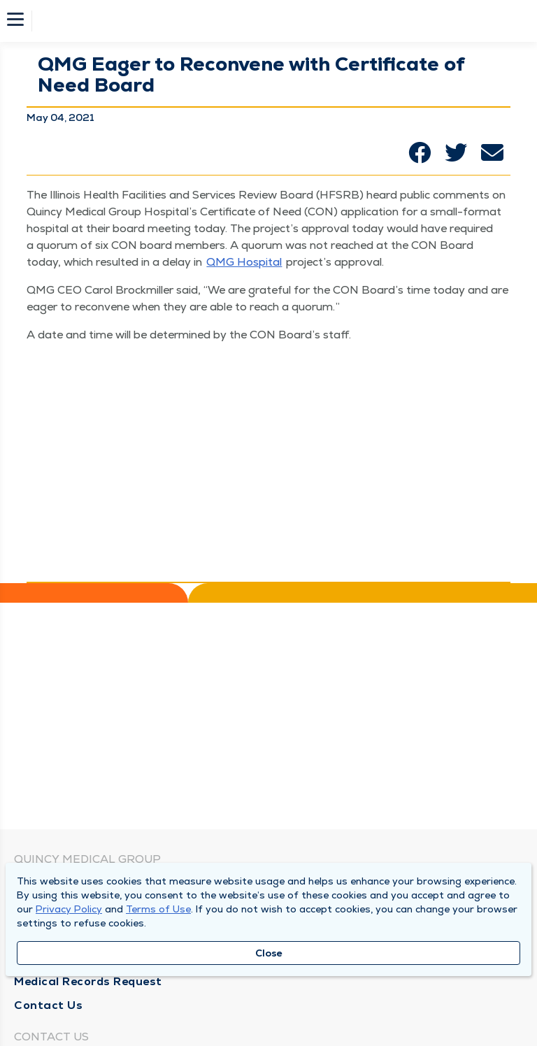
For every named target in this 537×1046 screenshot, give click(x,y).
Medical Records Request (88, 981)
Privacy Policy (69, 909)
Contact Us (48, 1005)
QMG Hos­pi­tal (244, 262)
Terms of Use (158, 909)
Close (268, 953)
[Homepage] (278, 21)
